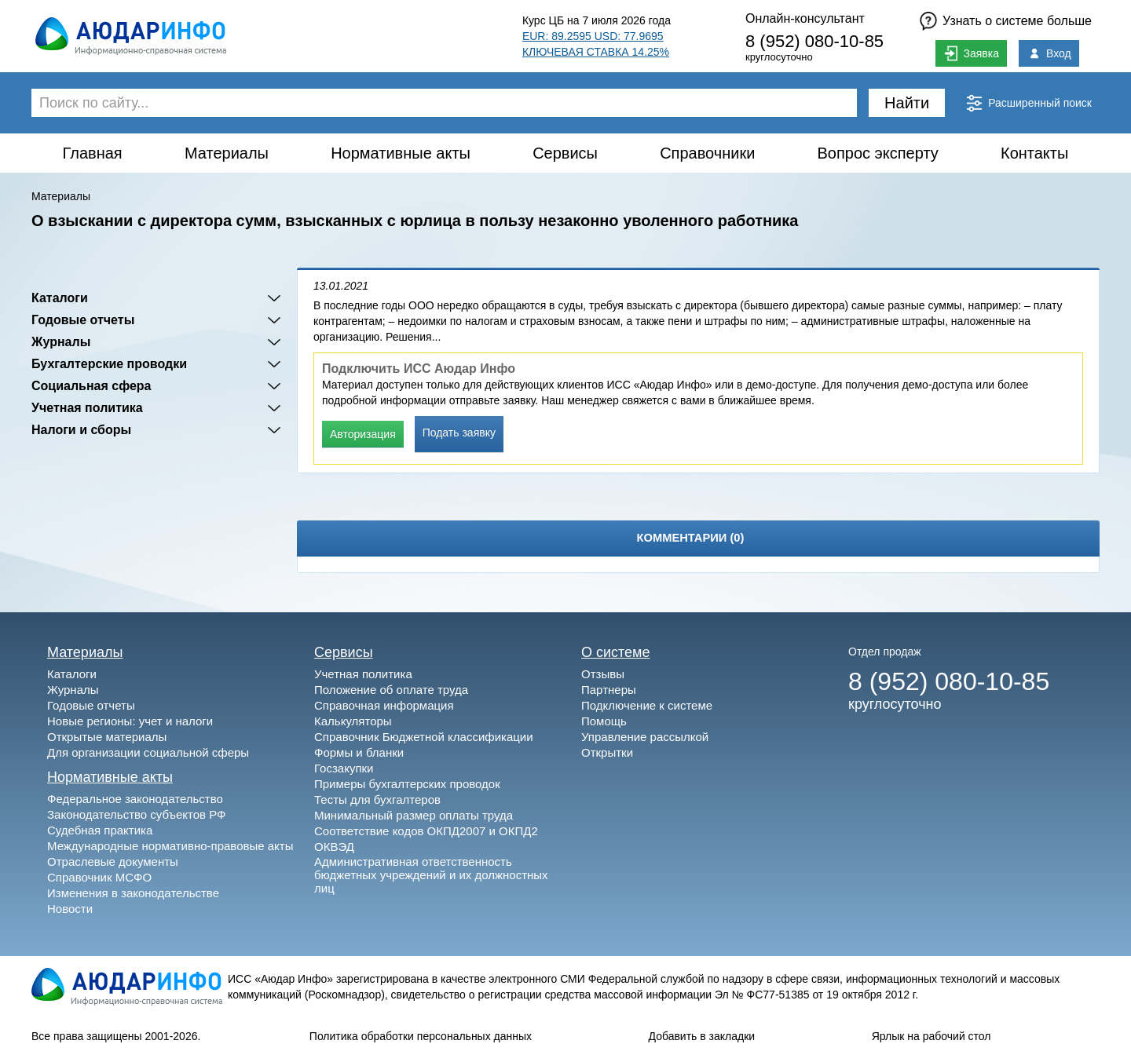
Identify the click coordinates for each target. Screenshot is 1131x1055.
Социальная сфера (91, 385)
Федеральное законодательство (135, 798)
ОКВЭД (334, 846)
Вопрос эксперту (878, 153)
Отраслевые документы (112, 861)
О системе (615, 652)
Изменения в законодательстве (133, 893)
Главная (93, 153)
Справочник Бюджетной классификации (423, 736)
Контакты (1034, 153)
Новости (70, 908)
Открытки (607, 752)
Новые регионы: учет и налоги (130, 721)
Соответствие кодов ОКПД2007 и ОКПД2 (426, 831)
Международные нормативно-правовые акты (170, 845)
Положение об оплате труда (391, 689)
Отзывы (602, 674)
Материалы (227, 153)
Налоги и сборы (81, 429)
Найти (906, 102)
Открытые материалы (107, 736)
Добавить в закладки (702, 1036)
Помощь (604, 721)
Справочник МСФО (99, 877)
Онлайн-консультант (805, 18)
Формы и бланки (359, 752)
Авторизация (363, 434)
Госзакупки (343, 768)
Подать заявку (459, 432)
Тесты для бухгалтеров (377, 799)
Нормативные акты (400, 153)
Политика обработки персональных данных (420, 1036)
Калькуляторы (353, 721)
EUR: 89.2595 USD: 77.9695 (593, 36)
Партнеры (608, 689)
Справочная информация (384, 705)
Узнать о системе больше (1017, 20)
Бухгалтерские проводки (109, 364)
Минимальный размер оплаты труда (413, 815)
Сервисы (565, 153)
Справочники (707, 153)
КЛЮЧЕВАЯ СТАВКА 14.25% (595, 52)
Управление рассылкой (644, 736)
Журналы (60, 342)
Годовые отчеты (82, 320)
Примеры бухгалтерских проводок (407, 783)
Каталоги (59, 298)
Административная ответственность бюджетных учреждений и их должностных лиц (431, 875)
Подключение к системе (646, 705)
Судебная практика (99, 830)
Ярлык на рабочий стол (931, 1036)
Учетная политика (87, 407)
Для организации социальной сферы (148, 752)
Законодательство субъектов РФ (136, 814)
